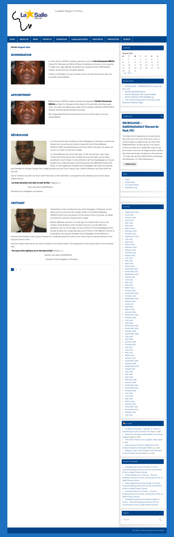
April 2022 (129, 263)
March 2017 (129, 355)
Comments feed (131, 185)
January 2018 (130, 342)
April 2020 (129, 307)
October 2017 (130, 344)
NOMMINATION (21, 55)
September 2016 (132, 366)
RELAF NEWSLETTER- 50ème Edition (140, 94)
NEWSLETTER (113, 39)
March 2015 (129, 401)
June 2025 (129, 215)
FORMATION (61, 39)
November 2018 (131, 328)
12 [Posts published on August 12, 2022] (146, 62)
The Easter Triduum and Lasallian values (141, 440)
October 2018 (130, 331)
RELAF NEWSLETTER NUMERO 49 (139, 97)
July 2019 (129, 320)
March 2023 (130, 244)
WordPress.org (131, 188)
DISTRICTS (47, 39)
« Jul (124, 73)
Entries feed (130, 182)
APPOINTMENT (21, 95)
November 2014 (131, 409)
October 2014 (130, 412)
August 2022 (130, 255)
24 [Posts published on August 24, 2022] (135, 68)
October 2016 (130, 363)
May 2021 (129, 282)
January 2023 (130, 250)
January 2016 (130, 382)
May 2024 (129, 223)
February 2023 (131, 247)
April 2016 (129, 377)
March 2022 (130, 266)
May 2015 (129, 399)
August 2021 (130, 277)
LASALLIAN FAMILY (79, 39)
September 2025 (132, 212)
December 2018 (131, 326)
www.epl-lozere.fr (132, 491)
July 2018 (129, 336)
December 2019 (131, 315)
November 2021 (131, 271)
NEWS (35, 39)
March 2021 (129, 288)
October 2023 (130, 234)
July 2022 (129, 258)
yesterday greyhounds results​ (137, 467)
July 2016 (129, 372)
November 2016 (131, 361)
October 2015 (130, 390)
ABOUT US (23, 39)
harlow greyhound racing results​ (138, 483)
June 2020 (129, 304)
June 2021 (129, 280)
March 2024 (130, 228)
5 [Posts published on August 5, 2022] (145, 59)
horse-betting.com (132, 475)
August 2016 (130, 369)
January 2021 (130, 290)
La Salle (128, 423)
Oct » (130, 73)
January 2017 (130, 358)
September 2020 (132, 298)
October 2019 (130, 317)
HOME (12, 39)
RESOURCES (97, 39)
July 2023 (129, 239)
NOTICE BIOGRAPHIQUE (135, 92)
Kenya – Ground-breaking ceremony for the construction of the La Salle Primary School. (142, 469)
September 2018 (132, 334)
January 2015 (130, 404)
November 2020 (131, 293)
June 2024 (129, 220)
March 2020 (130, 309)
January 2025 (130, 218)
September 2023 (132, 236)
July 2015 (129, 393)
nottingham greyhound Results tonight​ (141, 499)
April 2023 (129, 242)
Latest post (127, 116)
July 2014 (129, 415)
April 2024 (129, 226)
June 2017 (129, 350)
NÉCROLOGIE (19, 135)
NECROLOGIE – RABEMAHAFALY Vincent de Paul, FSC (140, 126)
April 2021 (129, 285)
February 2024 (131, 231)
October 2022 (130, 253)
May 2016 (129, 374)
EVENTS (126, 39)
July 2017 (129, 347)
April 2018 (129, 339)
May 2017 (129, 353)
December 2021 (131, 269)
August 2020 (130, 301)
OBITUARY (18, 203)
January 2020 (130, 312)
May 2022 (129, 261)
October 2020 (130, 296)
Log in (127, 179)
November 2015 (131, 388)
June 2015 (129, 396)
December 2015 (131, 385)
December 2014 (131, 407)
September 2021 (131, 274)
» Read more (129, 164)
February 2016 (131, 380)
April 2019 (129, 323)
